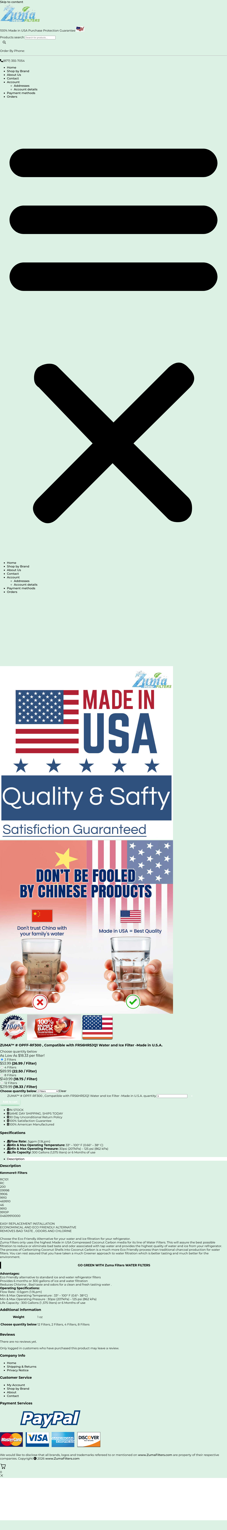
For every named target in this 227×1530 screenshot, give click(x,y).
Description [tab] (16, 1159)
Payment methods (21, 93)
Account (13, 82)
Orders (12, 96)
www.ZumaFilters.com (155, 1455)
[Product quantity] (172, 1096)
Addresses (21, 85)
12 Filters (10, 1083)
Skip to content (11, 2)
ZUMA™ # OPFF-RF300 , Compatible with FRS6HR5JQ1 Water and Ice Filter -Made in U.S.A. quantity (81, 1096)
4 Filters (10, 1067)
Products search (12, 37)
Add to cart (10, 1101)
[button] (113, 329)
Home (11, 67)
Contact (13, 78)
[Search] (4, 42)
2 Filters (10, 1059)
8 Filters (10, 1075)
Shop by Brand (18, 71)
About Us (14, 74)
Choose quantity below (18, 1091)
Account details (25, 89)
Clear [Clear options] (62, 1091)
